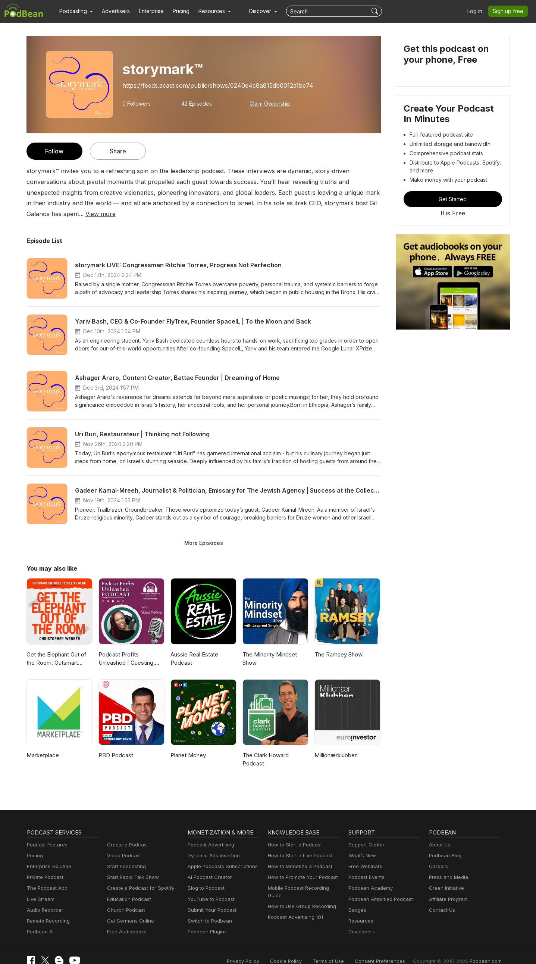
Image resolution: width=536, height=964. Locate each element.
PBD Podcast (115, 744)
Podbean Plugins (206, 921)
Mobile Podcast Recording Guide (304, 877)
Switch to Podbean (208, 910)
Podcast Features (46, 834)
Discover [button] (253, 11)
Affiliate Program (447, 888)
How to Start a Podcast (293, 834)
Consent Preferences (390, 950)
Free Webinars (364, 855)
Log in (477, 11)
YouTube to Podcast (210, 888)
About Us (439, 834)
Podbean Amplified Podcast (378, 888)
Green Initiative (445, 877)
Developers (360, 921)
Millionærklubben (335, 744)
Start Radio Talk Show (131, 867)
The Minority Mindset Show (268, 647)
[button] (75, 11)
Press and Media (447, 867)
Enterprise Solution (47, 855)
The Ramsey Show (338, 643)
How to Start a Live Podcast (298, 845)
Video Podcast (123, 845)
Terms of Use (342, 950)
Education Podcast (127, 888)
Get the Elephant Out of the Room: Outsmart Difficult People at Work (55, 648)
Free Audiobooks (125, 921)
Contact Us (441, 899)
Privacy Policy (262, 950)
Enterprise (147, 11)
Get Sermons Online (129, 910)
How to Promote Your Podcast (300, 867)
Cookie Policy (302, 950)
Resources (360, 910)
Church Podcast (124, 899)
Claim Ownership (265, 103)
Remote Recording (47, 910)
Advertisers (113, 11)
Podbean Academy (369, 877)
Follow (54, 151)
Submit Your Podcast (210, 899)
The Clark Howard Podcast (265, 748)
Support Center (365, 834)
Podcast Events (365, 867)
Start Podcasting (125, 855)
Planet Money (187, 744)
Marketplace (41, 744)
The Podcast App (45, 877)
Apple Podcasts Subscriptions (220, 855)
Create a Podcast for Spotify (138, 877)
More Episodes (203, 532)
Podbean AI (39, 921)
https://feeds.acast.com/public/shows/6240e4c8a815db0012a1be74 (211, 85)
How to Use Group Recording (300, 888)
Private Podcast (44, 867)
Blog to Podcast (205, 877)
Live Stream (40, 888)
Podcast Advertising (209, 834)
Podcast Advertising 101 (294, 899)
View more (316, 203)
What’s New (361, 845)
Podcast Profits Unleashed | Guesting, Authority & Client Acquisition (131, 648)
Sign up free (509, 11)
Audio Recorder (44, 899)
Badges (356, 899)
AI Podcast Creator (208, 867)
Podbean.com (487, 950)
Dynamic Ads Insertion (212, 845)
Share (118, 151)
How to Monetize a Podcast (298, 855)
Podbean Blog (444, 845)
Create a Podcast (126, 834)
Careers (437, 855)
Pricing (176, 11)
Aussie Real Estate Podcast (194, 647)
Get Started (452, 199)
